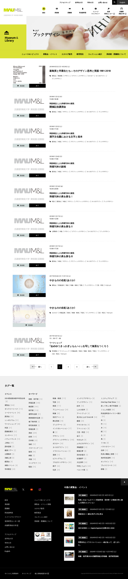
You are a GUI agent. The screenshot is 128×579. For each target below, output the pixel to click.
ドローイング (35, 448)
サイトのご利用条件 (11, 573)
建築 (80, 421)
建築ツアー (10, 450)
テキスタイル (83, 424)
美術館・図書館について (116, 54)
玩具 (56, 470)
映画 (57, 406)
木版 (59, 112)
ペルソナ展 (82, 470)
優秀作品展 (35, 414)
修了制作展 (34, 421)
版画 (32, 451)
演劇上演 (9, 458)
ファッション (83, 428)
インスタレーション (62, 428)
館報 (104, 469)
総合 (6, 500)
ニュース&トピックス (30, 54)
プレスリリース (108, 465)
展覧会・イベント (50, 54)
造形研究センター (12, 521)
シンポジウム (11, 420)
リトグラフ (35, 463)
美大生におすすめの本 (87, 417)
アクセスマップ (65, 2)
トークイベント (12, 412)
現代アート (58, 417)
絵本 (80, 406)
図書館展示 (11, 431)
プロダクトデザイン (62, 462)
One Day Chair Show (110, 402)
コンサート (11, 435)
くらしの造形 (108, 409)
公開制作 (54, 231)
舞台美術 (58, 421)
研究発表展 (34, 425)
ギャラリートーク (14, 409)
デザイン (67, 76)
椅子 (56, 466)
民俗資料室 (9, 512)
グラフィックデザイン (79, 76)
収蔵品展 (33, 429)
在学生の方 (79, 2)
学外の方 (90, 2)
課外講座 (9, 446)
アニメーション (60, 409)
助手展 (33, 410)
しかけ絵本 (82, 409)
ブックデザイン (57, 78)
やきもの (108, 285)
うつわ (105, 442)
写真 (81, 285)
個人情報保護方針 (42, 573)
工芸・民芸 (99, 285)
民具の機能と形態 (109, 454)
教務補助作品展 (36, 418)
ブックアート (59, 424)
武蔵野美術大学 (11, 525)
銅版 (32, 455)
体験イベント (11, 465)
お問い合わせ (102, 2)
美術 (67, 285)
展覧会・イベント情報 (42, 504)
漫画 (56, 454)
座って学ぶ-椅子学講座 (111, 406)
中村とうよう (83, 466)
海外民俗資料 (108, 458)
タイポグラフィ (101, 76)
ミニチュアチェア (109, 398)
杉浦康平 (81, 458)
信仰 (104, 450)
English (7, 551)
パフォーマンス (12, 439)
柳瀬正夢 (81, 451)
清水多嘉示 (82, 454)
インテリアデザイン (85, 398)
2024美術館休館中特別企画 (15, 399)
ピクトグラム (59, 458)
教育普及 (80, 54)
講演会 (54, 112)
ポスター (91, 76)
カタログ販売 (67, 54)
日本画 (33, 440)
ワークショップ (64, 351)
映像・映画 (74, 285)
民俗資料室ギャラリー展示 (111, 415)
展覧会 (54, 76)
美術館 (7, 504)
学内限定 (54, 351)
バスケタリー (108, 446)
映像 (56, 413)
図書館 (7, 508)
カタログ (54, 313)
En (122, 2)
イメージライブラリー (13, 517)
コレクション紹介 (95, 54)
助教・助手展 (35, 399)
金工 (80, 436)
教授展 (60, 76)
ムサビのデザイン (85, 443)
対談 (53, 201)
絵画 (33, 436)
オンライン (107, 461)
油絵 (32, 444)
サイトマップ (26, 573)
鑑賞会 (8, 461)
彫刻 (32, 466)
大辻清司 (82, 462)
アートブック (83, 413)
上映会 (9, 442)
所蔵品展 (61, 285)
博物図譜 (82, 447)
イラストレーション (61, 451)
